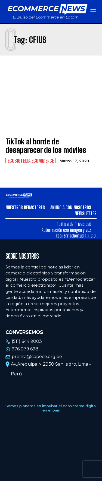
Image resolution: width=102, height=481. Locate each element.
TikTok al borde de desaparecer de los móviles (45, 145)
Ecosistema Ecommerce (31, 160)
